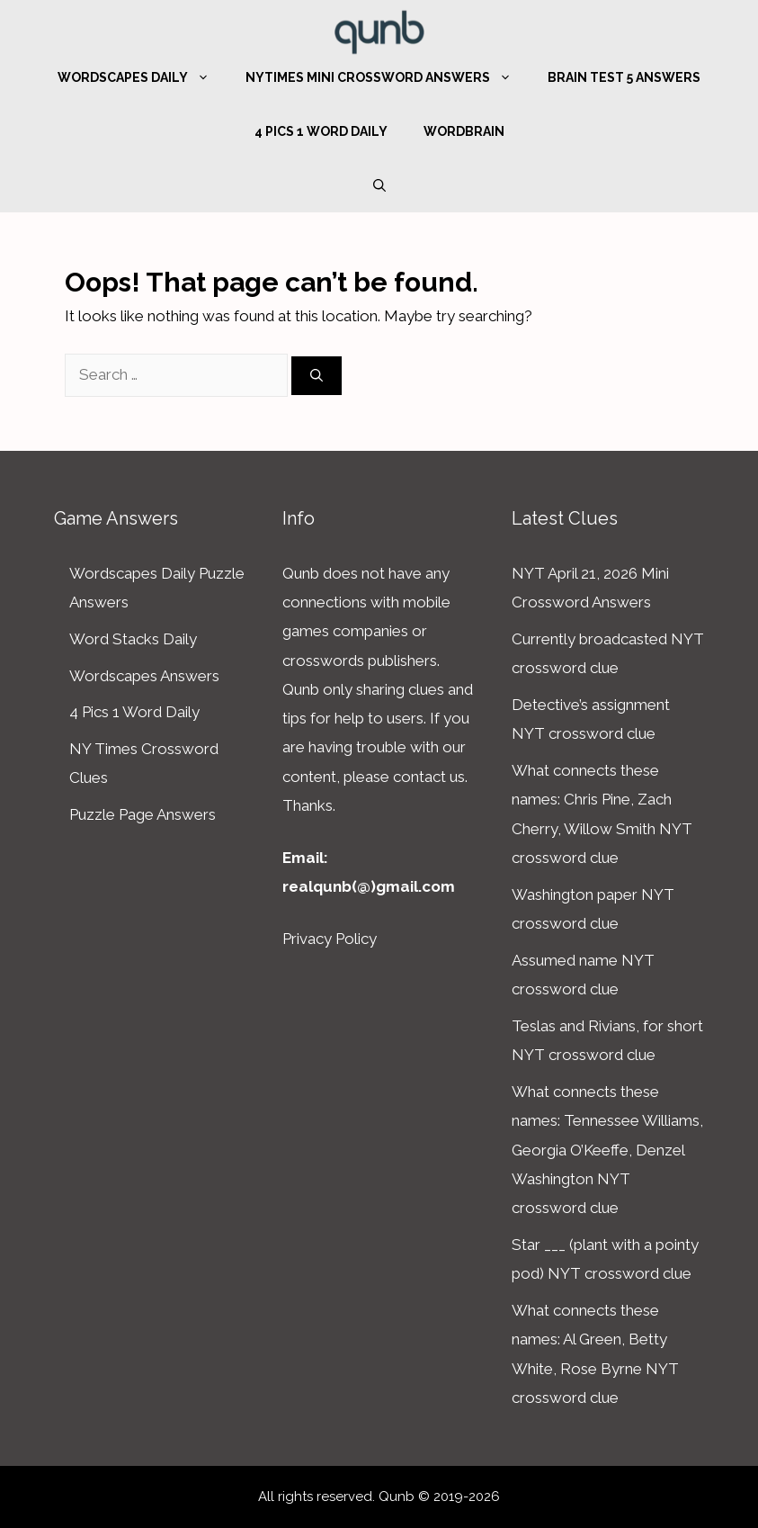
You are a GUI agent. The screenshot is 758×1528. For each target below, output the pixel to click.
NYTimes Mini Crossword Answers (387, 77)
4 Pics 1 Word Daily (321, 131)
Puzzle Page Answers (142, 814)
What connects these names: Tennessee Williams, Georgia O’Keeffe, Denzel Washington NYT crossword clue (607, 1150)
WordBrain (464, 131)
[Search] (316, 375)
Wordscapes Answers (144, 676)
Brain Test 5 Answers (624, 77)
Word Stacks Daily (133, 639)
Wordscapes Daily (142, 77)
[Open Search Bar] (379, 185)
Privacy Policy (329, 939)
